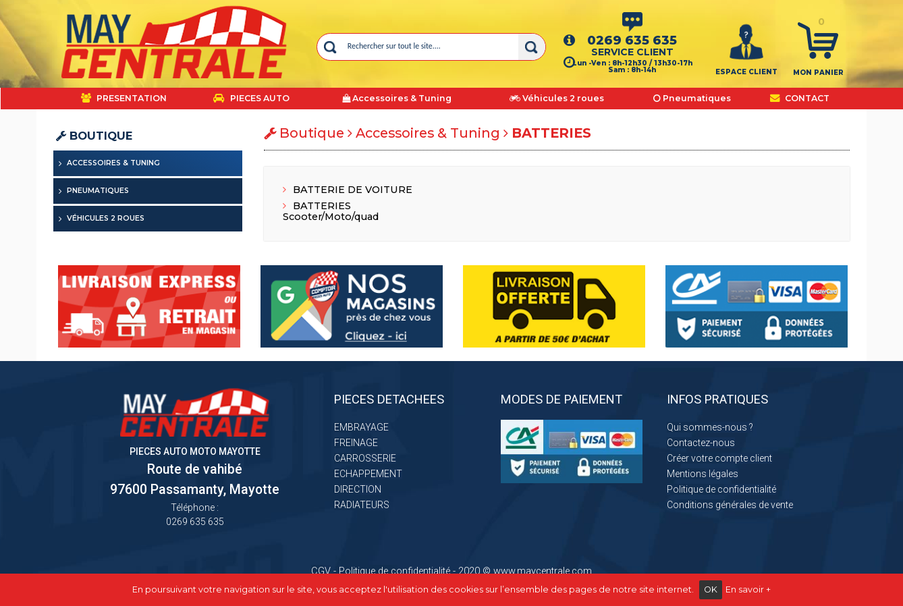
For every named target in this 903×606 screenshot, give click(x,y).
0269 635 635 (632, 40)
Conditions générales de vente (730, 504)
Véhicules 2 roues (105, 218)
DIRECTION (357, 489)
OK (710, 589)
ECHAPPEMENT (368, 473)
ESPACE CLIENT (746, 71)
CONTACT (799, 98)
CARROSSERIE (365, 458)
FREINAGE (356, 442)
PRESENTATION (124, 98)
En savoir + (748, 589)
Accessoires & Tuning (113, 163)
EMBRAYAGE (361, 427)
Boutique (94, 135)
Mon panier (818, 72)
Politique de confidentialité (721, 489)
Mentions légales (702, 473)
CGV (321, 571)
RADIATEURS (361, 504)
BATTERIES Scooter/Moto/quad (331, 211)
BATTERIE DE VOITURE (347, 190)
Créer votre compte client (719, 458)
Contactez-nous (701, 442)
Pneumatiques (98, 190)
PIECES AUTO (251, 98)
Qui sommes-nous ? (710, 427)
